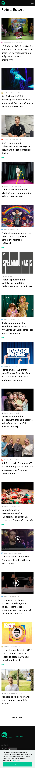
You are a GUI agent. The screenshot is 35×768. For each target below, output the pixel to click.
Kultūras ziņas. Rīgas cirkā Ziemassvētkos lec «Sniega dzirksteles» (16, 560)
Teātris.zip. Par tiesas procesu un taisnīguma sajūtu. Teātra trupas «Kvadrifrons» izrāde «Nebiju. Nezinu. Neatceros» (17, 607)
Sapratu (18, 764)
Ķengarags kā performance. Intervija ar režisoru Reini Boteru (16, 700)
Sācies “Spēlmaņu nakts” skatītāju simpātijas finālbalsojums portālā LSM (16, 283)
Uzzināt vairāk (16, 760)
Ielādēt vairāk (17, 717)
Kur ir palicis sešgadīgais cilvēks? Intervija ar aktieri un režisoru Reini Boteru (16, 193)
